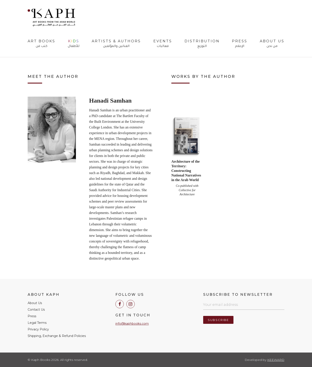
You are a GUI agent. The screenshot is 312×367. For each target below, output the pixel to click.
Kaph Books (51, 17)
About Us (272, 43)
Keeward (275, 360)
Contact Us (36, 310)
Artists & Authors (116, 43)
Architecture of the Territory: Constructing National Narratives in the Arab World (186, 171)
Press (239, 43)
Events (162, 43)
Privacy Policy (38, 329)
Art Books (41, 43)
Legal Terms (37, 323)
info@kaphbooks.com (132, 324)
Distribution (202, 43)
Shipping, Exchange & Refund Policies (57, 336)
